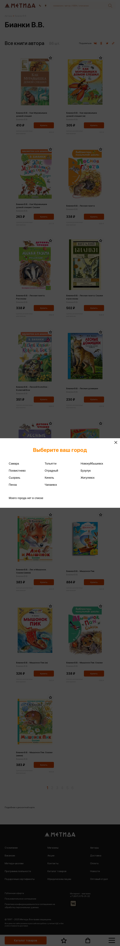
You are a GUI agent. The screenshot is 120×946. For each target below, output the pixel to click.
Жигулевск (88, 477)
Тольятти (50, 463)
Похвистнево (17, 470)
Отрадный (51, 470)
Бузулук (86, 470)
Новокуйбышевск (92, 463)
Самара (14, 463)
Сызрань (14, 477)
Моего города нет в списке (26, 498)
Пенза (13, 484)
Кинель (49, 477)
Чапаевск (51, 484)
